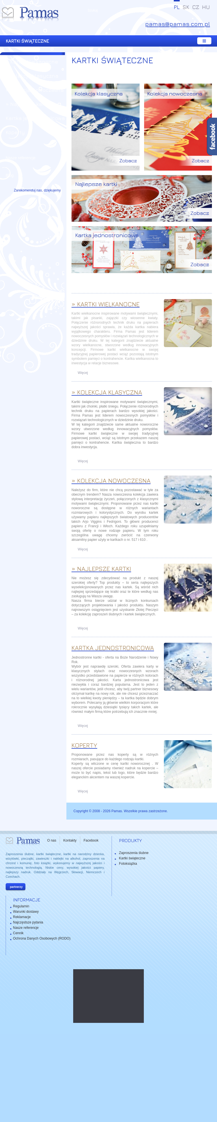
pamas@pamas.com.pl (177, 23)
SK (186, 7)
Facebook (91, 928)
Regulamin (21, 994)
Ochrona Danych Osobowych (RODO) (41, 1026)
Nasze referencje (21, 158)
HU (206, 7)
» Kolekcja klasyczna (32, 76)
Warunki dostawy (26, 999)
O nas (51, 928)
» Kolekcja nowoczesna (35, 90)
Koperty (15, 132)
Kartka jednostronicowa (35, 118)
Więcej (83, 461)
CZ (195, 7)
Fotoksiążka (128, 951)
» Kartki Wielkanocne (32, 62)
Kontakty (70, 928)
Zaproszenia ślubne (134, 941)
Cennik (18, 1021)
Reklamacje (22, 1005)
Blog (10, 175)
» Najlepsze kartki (28, 104)
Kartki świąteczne (132, 946)
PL (177, 7)
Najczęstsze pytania (28, 1010)
